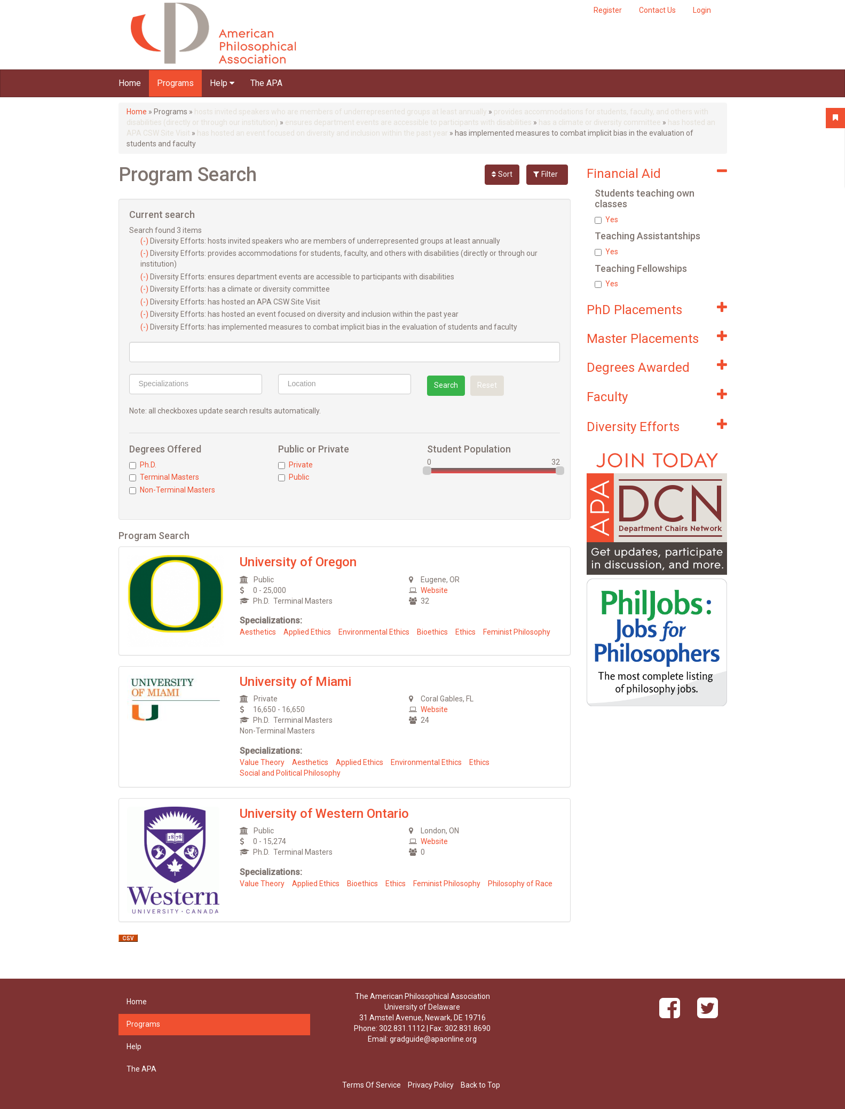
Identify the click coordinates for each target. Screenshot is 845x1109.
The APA (266, 83)
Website (434, 590)
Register (608, 10)
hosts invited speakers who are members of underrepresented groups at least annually (340, 111)
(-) (145, 241)
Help (222, 83)
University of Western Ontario (324, 813)
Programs (175, 83)
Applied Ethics (307, 632)
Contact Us (657, 10)
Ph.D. (142, 464)
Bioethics (432, 632)
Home (130, 83)
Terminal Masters (164, 477)
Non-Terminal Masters (172, 490)
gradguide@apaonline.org (433, 1039)
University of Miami (295, 681)
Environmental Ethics (373, 632)
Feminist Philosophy (516, 632)
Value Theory (262, 762)
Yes (606, 219)
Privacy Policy (431, 1085)
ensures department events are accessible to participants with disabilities (408, 122)
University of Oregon (298, 561)
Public (293, 477)
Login (702, 10)
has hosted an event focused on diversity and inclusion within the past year (322, 133)
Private (295, 464)
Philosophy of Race (520, 883)
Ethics (465, 632)
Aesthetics (258, 632)
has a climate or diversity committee (600, 122)
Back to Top (480, 1085)
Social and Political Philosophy (290, 773)
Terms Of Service (371, 1085)
